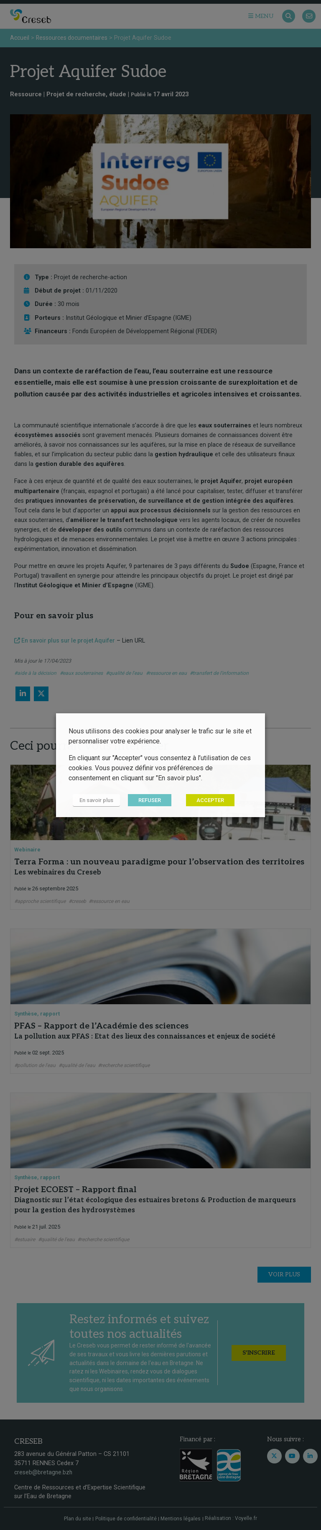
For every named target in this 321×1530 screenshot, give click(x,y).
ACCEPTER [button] (210, 800)
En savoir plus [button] (96, 800)
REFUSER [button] (149, 800)
